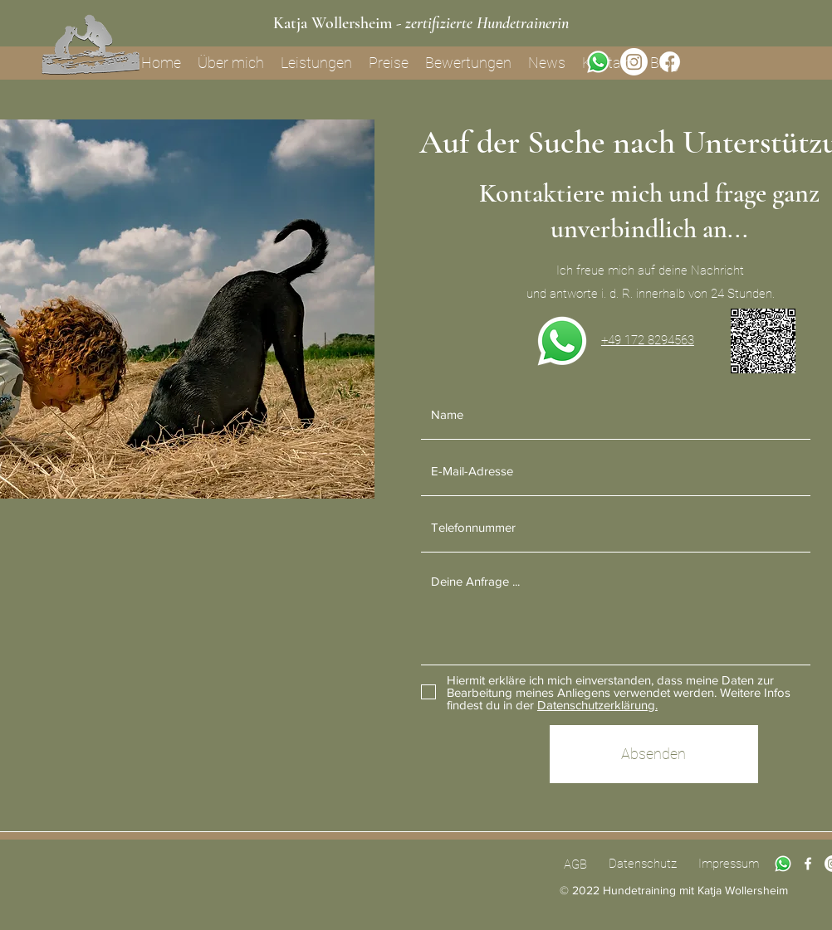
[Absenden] (654, 754)
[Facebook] (669, 61)
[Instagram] (634, 61)
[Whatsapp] (598, 61)
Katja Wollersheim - (421, 23)
